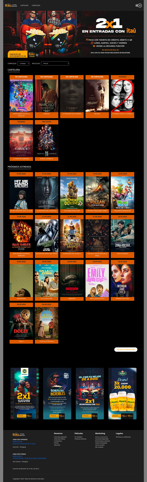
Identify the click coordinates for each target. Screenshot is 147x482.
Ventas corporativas (101, 437)
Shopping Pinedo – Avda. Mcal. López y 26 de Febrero (29, 458)
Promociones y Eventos (102, 441)
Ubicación (57, 445)
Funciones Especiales (102, 439)
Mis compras (99, 447)
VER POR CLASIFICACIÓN (126, 350)
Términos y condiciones (123, 437)
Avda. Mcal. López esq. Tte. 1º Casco (24, 443)
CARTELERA (24, 5)
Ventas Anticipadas (101, 443)
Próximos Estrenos (80, 439)
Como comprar (100, 445)
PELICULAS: (36, 63)
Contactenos (58, 441)
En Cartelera (78, 437)
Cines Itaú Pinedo (59, 439)
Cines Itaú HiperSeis (60, 437)
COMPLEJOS (36, 5)
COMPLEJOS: (12, 63)
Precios (56, 443)
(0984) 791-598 (17, 441)
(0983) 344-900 (17, 456)
